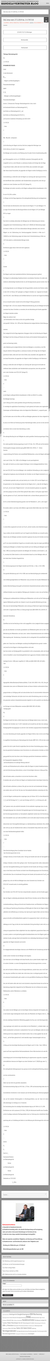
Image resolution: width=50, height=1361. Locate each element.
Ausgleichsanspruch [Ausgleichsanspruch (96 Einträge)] (23, 1314)
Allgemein (6, 22)
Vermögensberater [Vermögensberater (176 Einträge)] (9, 1330)
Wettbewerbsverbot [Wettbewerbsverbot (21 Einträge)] (24, 1334)
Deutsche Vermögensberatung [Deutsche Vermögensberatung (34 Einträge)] (19, 1317)
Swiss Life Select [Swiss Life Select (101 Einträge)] (21, 1328)
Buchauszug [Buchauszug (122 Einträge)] (38, 1314)
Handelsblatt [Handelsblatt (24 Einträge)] (19, 1320)
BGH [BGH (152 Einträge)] (31, 1314)
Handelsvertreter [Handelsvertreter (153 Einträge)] (28, 1320)
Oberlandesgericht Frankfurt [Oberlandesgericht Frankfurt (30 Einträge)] (29, 1323)
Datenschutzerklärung (16, 1291)
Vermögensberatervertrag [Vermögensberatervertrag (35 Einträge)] (22, 1331)
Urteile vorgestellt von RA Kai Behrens (19, 22)
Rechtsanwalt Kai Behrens (26, 1354)
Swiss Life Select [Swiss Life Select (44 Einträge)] (12, 1328)
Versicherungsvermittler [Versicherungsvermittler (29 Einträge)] (42, 1331)
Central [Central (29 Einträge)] (11, 1317)
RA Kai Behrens (37, 22)
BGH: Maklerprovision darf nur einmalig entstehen (14, 1274)
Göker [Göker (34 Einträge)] (12, 1320)
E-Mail (4, 1283)
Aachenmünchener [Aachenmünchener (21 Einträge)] (5, 1314)
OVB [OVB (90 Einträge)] (3, 1325)
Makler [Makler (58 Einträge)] (9, 1323)
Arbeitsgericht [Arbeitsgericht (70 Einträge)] (13, 1314)
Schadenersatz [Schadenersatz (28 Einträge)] (31, 1325)
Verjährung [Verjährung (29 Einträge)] (34, 1328)
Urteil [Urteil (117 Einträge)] (29, 1328)
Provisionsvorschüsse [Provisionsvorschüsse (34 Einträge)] (23, 1325)
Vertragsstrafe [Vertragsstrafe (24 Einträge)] (18, 1334)
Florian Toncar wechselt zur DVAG (10, 1271)
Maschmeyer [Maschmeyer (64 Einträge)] (14, 1323)
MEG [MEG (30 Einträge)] (19, 1323)
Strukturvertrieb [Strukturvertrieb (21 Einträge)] (5, 1328)
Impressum (41, 1354)
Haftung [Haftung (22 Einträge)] (15, 1320)
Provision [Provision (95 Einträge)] (10, 1325)
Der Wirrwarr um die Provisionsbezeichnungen (13, 1264)
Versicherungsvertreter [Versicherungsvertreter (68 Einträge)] (8, 1334)
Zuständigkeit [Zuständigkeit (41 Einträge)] (31, 1334)
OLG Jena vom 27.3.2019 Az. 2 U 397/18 (18, 19)
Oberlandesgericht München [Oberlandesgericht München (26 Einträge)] (40, 1323)
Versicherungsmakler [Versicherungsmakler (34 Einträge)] (32, 1331)
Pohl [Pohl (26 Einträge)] (6, 1325)
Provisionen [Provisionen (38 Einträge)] (16, 1325)
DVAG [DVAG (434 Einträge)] (28, 1317)
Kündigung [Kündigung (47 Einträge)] (37, 1320)
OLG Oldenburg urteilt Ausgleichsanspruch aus (13, 1261)
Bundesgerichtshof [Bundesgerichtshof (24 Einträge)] (5, 1317)
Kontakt (35, 1354)
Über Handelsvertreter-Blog (12, 1354)
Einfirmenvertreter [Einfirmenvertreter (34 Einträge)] (35, 1317)
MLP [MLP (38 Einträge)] (22, 1323)
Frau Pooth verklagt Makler (8, 1268)
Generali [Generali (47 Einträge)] (9, 1320)
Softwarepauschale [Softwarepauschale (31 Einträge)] (38, 1325)
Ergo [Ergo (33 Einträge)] (40, 1317)
